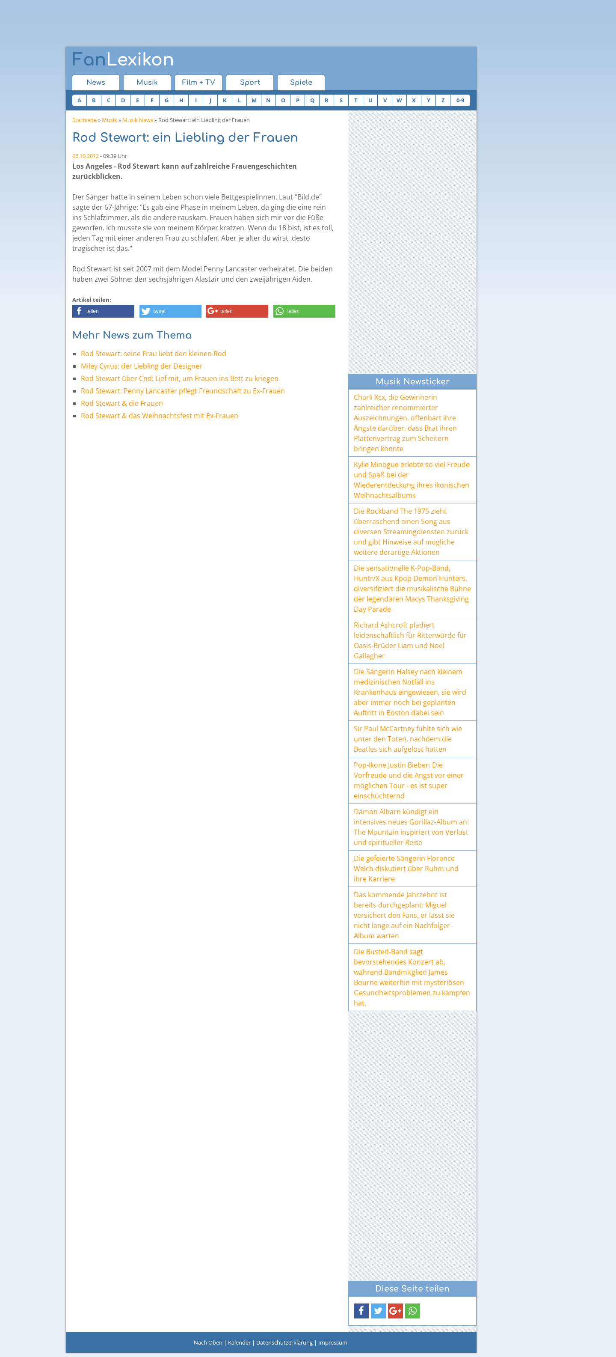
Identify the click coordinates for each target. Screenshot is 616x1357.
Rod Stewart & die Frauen (122, 403)
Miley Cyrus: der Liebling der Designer (141, 366)
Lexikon (123, 60)
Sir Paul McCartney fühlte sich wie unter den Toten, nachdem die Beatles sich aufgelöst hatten (408, 739)
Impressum (332, 1342)
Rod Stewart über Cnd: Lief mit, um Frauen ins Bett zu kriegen (179, 378)
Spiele (301, 82)
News (95, 82)
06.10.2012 (85, 156)
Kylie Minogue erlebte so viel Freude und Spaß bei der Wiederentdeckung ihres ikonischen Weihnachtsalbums (412, 480)
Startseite (84, 120)
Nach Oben (208, 1342)
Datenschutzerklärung (284, 1342)
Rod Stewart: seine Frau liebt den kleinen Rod (153, 353)
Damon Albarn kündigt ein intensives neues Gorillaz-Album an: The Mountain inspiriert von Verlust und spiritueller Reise (411, 827)
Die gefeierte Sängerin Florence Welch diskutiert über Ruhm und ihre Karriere (406, 869)
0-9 (460, 100)
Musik (147, 82)
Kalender (239, 1342)
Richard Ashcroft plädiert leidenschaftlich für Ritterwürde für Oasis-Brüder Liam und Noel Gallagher (410, 640)
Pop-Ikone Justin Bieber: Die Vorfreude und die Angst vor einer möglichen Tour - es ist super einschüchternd (409, 780)
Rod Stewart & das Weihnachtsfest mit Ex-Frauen (159, 415)
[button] (103, 311)
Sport (250, 82)
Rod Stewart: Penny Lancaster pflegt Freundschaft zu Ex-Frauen (183, 391)
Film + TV (198, 82)
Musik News (137, 120)
